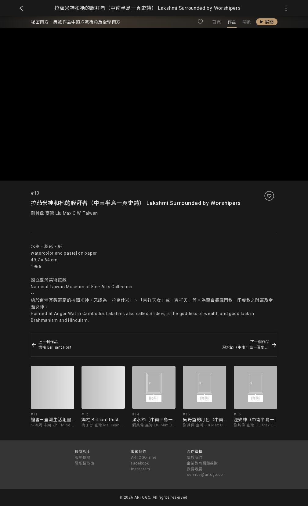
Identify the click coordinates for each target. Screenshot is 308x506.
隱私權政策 (84, 463)
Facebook (140, 463)
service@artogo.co (205, 474)
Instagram (140, 469)
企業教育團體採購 (202, 463)
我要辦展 (194, 469)
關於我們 (194, 457)
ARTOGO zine (144, 457)
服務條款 (82, 457)
